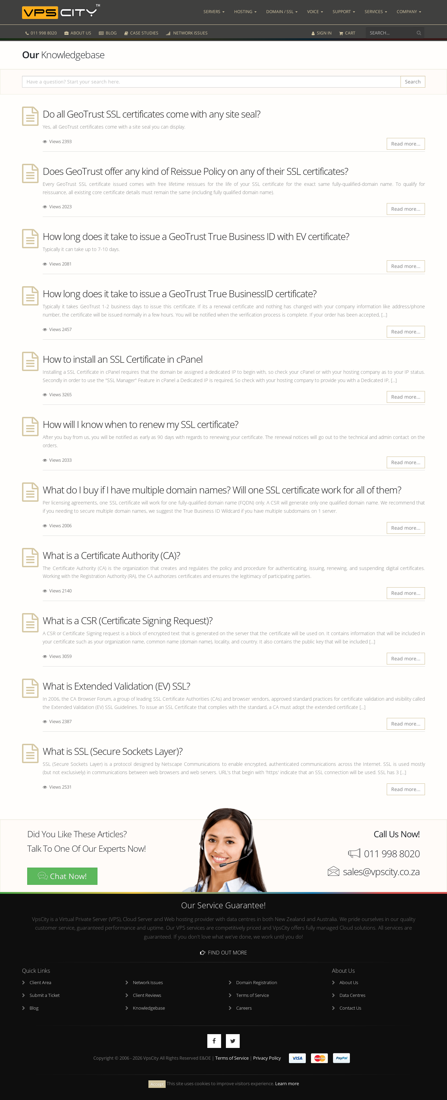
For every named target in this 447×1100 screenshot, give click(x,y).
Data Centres (352, 996)
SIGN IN (322, 30)
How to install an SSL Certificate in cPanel (122, 359)
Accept (157, 1084)
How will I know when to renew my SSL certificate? (140, 424)
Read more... (405, 143)
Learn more (287, 1084)
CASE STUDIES (141, 30)
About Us (349, 983)
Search (413, 81)
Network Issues (148, 983)
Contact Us (350, 1008)
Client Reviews (147, 996)
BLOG (108, 30)
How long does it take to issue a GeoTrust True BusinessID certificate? (179, 293)
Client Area (40, 983)
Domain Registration (256, 983)
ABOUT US (77, 30)
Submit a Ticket (45, 996)
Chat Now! (62, 876)
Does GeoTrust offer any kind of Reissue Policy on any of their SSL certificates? (195, 171)
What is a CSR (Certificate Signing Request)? (127, 620)
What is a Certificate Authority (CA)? (111, 555)
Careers (244, 1008)
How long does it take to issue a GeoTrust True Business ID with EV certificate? (196, 236)
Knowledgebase (149, 1008)
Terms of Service (252, 996)
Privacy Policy (267, 1058)
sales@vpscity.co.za (381, 871)
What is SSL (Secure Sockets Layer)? (113, 751)
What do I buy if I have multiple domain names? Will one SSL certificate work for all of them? (222, 489)
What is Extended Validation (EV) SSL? (116, 685)
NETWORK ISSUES (187, 30)
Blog (34, 1008)
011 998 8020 (41, 30)
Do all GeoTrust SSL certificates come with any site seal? (151, 113)
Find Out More (223, 952)
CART (347, 30)
